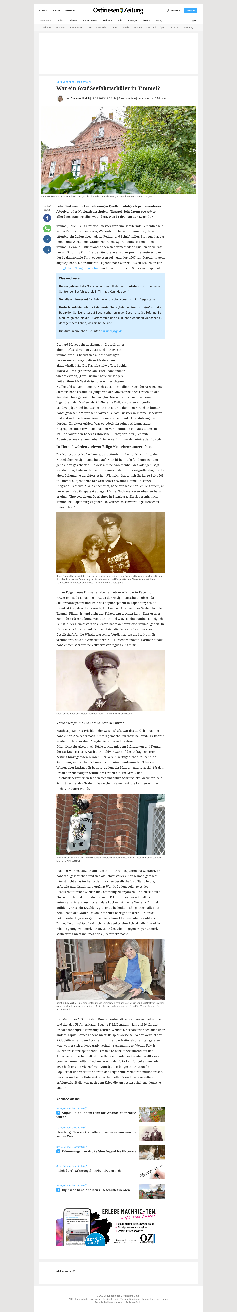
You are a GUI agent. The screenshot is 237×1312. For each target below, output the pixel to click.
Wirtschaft (174, 27)
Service (146, 20)
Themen (74, 20)
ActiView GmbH (134, 1302)
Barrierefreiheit (110, 1299)
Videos (61, 20)
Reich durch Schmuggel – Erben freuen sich (88, 1171)
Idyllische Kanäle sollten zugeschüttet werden (96, 1190)
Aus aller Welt (77, 27)
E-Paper (56, 10)
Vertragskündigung (130, 1299)
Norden (138, 27)
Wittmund (151, 27)
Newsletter (70, 10)
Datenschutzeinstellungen (155, 1299)
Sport (162, 27)
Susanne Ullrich (80, 98)
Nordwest (61, 27)
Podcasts (107, 20)
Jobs (120, 20)
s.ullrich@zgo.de (112, 331)
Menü (42, 11)
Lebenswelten (90, 20)
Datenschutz (81, 1299)
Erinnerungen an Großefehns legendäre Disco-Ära (99, 1151)
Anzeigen (133, 20)
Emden (126, 27)
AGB (71, 1299)
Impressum (95, 1299)
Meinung (188, 27)
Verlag (159, 20)
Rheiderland (102, 27)
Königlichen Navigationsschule (78, 268)
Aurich (115, 27)
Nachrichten (46, 20)
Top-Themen (46, 27)
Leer (90, 27)
